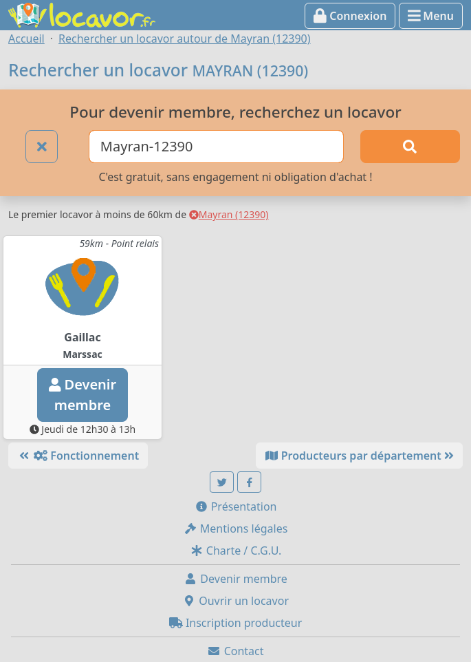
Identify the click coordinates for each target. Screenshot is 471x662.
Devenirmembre (82, 394)
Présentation (236, 506)
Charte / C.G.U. (236, 550)
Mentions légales (236, 528)
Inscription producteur (236, 622)
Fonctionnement (78, 455)
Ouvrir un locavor (235, 600)
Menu (431, 15)
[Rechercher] (410, 146)
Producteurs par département (359, 455)
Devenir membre (235, 578)
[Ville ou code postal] (216, 146)
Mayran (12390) (229, 214)
